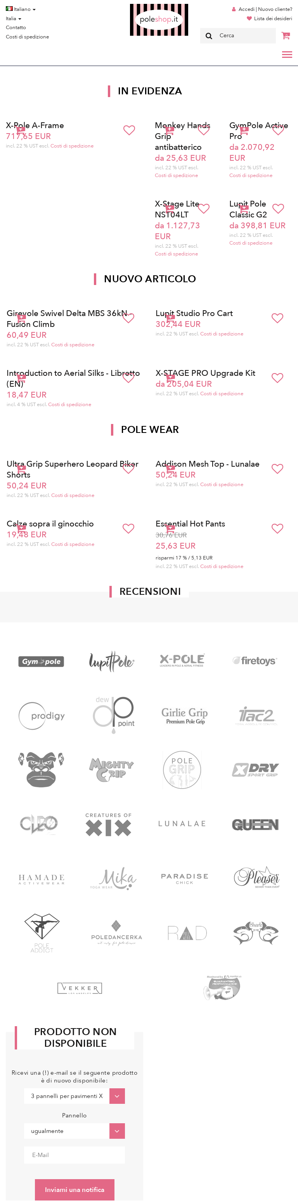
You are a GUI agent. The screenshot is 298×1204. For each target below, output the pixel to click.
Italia (13, 18)
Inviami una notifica (74, 1189)
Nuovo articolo (150, 279)
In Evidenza (150, 91)
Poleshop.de (141, 6)
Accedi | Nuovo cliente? (265, 9)
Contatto (16, 27)
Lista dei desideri (273, 18)
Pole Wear (150, 429)
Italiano (21, 9)
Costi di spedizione (27, 36)
